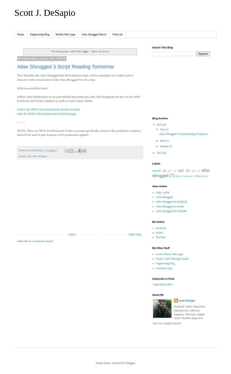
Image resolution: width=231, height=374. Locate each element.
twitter (159, 232)
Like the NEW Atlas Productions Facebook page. (47, 113)
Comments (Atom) (42, 241)
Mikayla (200, 176)
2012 (160, 152)
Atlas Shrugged (164, 197)
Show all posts (100, 51)
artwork (156, 170)
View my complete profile (166, 323)
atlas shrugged (40, 156)
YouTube (161, 237)
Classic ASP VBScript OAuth (172, 258)
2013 (160, 124)
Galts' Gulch (163, 192)
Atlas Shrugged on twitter (170, 206)
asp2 (181, 170)
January (164, 146)
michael (188, 176)
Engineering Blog (40, 34)
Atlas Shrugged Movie (94, 34)
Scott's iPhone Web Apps (169, 254)
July (162, 129)
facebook (161, 228)
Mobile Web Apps (66, 34)
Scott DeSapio (187, 300)
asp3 (29, 156)
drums (178, 176)
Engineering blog (165, 263)
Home (20, 34)
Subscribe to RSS (162, 284)
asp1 (170, 171)
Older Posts (135, 234)
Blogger (130, 363)
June (162, 140)
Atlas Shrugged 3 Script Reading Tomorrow (65, 67)
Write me (117, 34)
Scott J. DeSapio (45, 13)
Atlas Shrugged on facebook (171, 201)
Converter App (164, 268)
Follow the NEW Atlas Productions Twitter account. (48, 109)
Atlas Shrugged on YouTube (171, 211)
